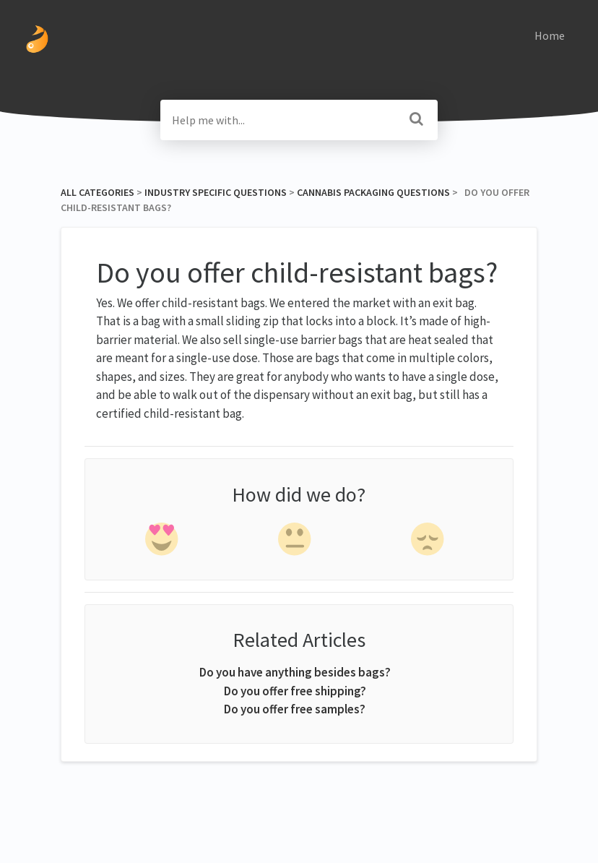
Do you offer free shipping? (295, 691)
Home (549, 35)
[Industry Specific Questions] (215, 192)
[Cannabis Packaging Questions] (373, 192)
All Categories (97, 192)
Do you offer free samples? (294, 709)
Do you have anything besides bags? (295, 672)
